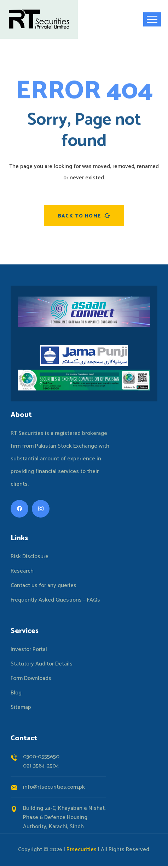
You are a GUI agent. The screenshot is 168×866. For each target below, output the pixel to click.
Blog (16, 693)
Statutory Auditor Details (42, 664)
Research (22, 571)
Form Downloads (31, 678)
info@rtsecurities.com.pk (54, 787)
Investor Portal (29, 649)
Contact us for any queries (43, 585)
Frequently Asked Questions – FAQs (55, 600)
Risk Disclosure (29, 556)
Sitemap (21, 707)
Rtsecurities (81, 849)
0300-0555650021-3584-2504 (41, 761)
